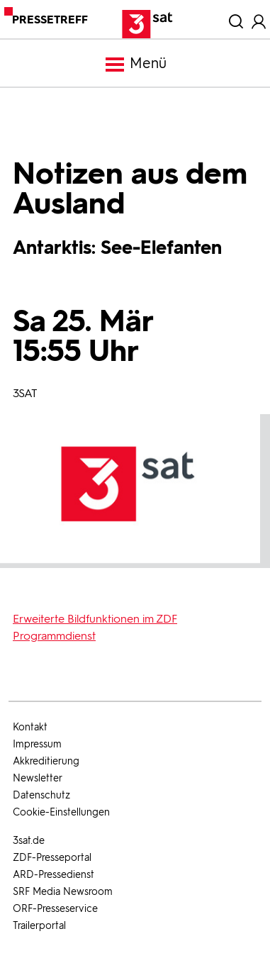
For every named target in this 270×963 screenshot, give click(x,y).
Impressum (37, 744)
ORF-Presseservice (55, 909)
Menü (135, 64)
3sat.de (29, 841)
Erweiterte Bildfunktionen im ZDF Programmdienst (95, 627)
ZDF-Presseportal (52, 858)
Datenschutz (41, 795)
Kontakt (30, 727)
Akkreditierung (46, 761)
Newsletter (37, 778)
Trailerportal (39, 926)
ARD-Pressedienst (53, 875)
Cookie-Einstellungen (61, 812)
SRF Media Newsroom (63, 892)
